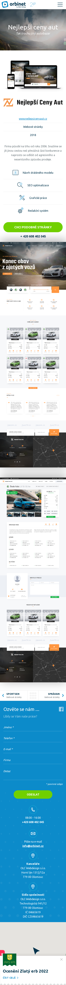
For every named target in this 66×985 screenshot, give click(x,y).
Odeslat (33, 794)
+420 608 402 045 (33, 822)
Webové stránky (33, 126)
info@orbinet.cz (33, 845)
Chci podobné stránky (33, 227)
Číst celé (11, 977)
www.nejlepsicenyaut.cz (33, 118)
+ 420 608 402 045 (33, 236)
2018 (33, 135)
